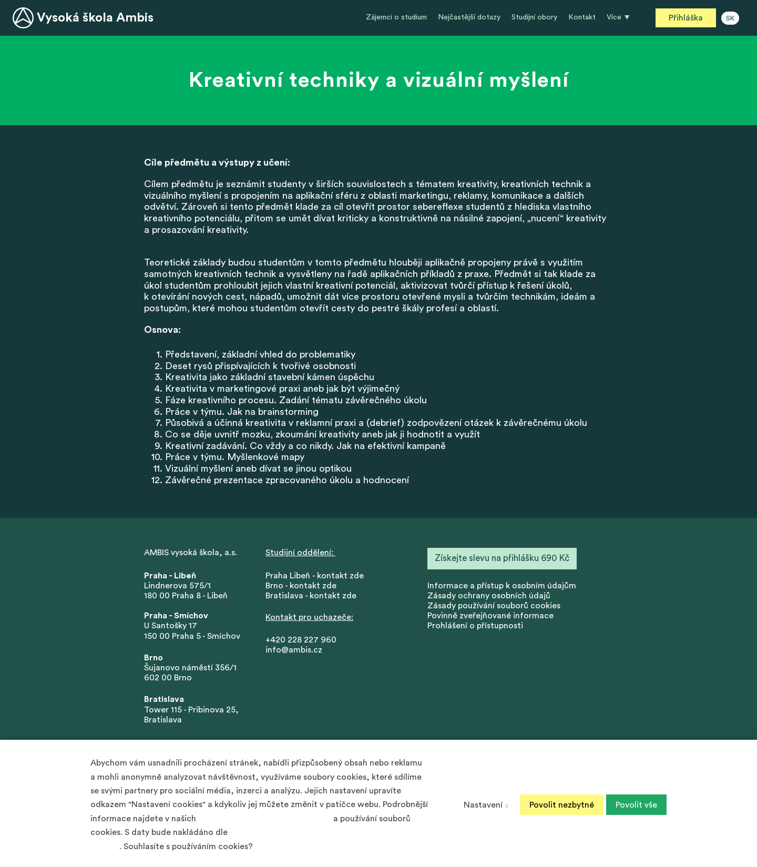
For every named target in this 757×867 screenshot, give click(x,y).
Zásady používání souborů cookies (493, 605)
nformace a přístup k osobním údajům (502, 586)
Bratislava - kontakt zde (310, 595)
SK (730, 18)
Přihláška (686, 18)
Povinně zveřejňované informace (490, 615)
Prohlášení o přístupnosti (475, 625)
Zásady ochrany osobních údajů (488, 595)
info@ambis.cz (293, 650)
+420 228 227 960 (300, 640)
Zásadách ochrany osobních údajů (264, 818)
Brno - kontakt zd (298, 586)
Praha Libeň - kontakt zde (316, 576)
